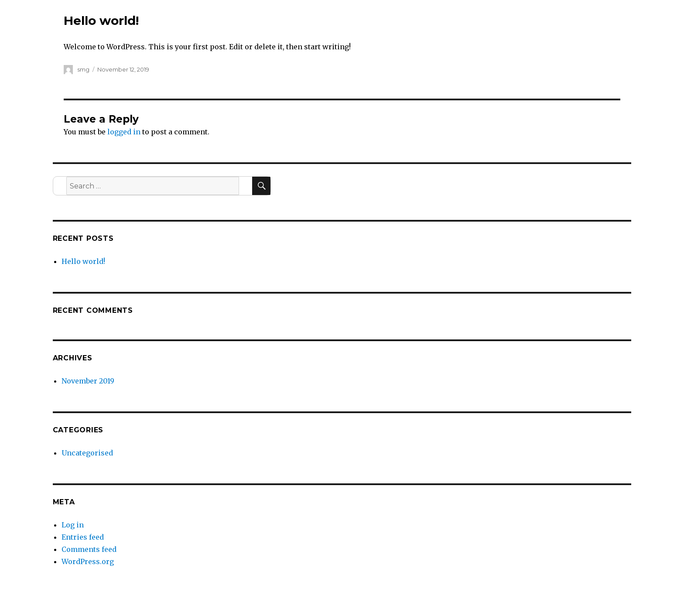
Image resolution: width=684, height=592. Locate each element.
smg (83, 69)
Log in (73, 524)
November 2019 (88, 380)
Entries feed (83, 537)
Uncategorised (87, 452)
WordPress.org (88, 561)
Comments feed (89, 549)
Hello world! (83, 261)
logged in (123, 131)
